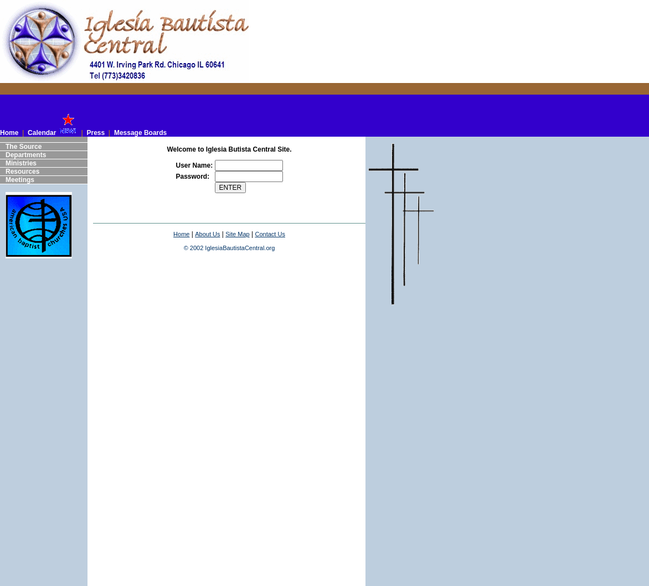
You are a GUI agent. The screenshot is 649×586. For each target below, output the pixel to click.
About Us (207, 234)
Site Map (237, 234)
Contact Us (270, 234)
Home (181, 234)
